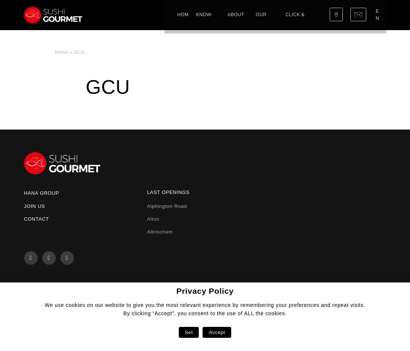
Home (108, 15)
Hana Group (41, 193)
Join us (34, 206)
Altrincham (160, 232)
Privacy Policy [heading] (204, 291)
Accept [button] (217, 332)
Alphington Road (167, 206)
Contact (36, 219)
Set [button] (189, 332)
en (377, 15)
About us (168, 15)
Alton (153, 219)
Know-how (135, 15)
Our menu (199, 15)
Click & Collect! (240, 15)
